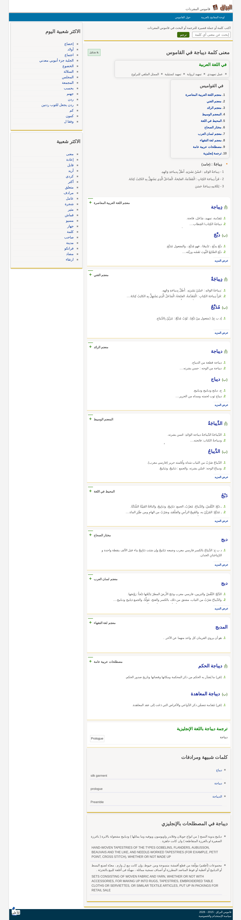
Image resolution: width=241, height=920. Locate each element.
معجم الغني (213, 101)
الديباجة (216, 796)
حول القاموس (182, 17)
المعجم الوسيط (210, 114)
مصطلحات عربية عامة (206, 146)
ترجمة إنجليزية (211, 153)
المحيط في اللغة (210, 120)
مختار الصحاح (211, 127)
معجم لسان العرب (209, 133)
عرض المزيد (220, 260)
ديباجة (217, 783)
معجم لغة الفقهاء (210, 140)
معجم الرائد (213, 107)
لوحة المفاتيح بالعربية (212, 17)
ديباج (218, 770)
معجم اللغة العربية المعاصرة (202, 94)
